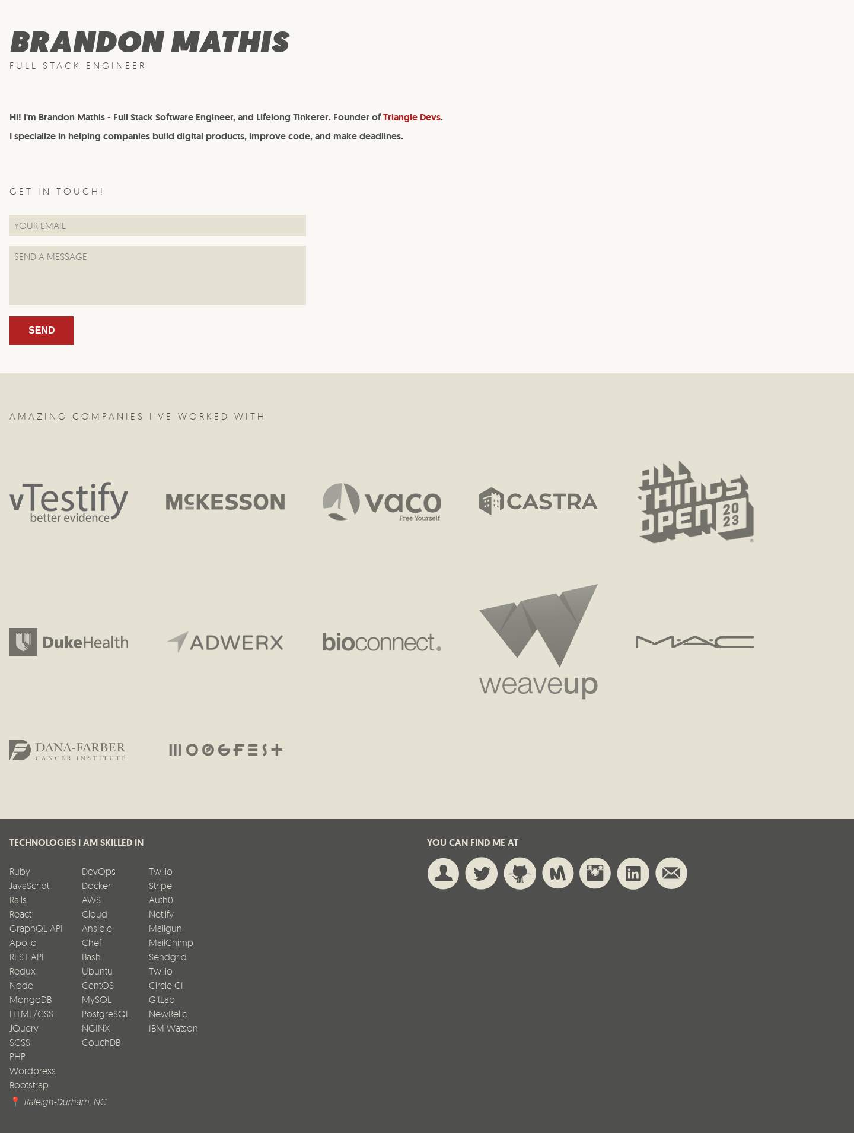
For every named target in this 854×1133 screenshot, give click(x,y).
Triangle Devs (412, 117)
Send (41, 330)
